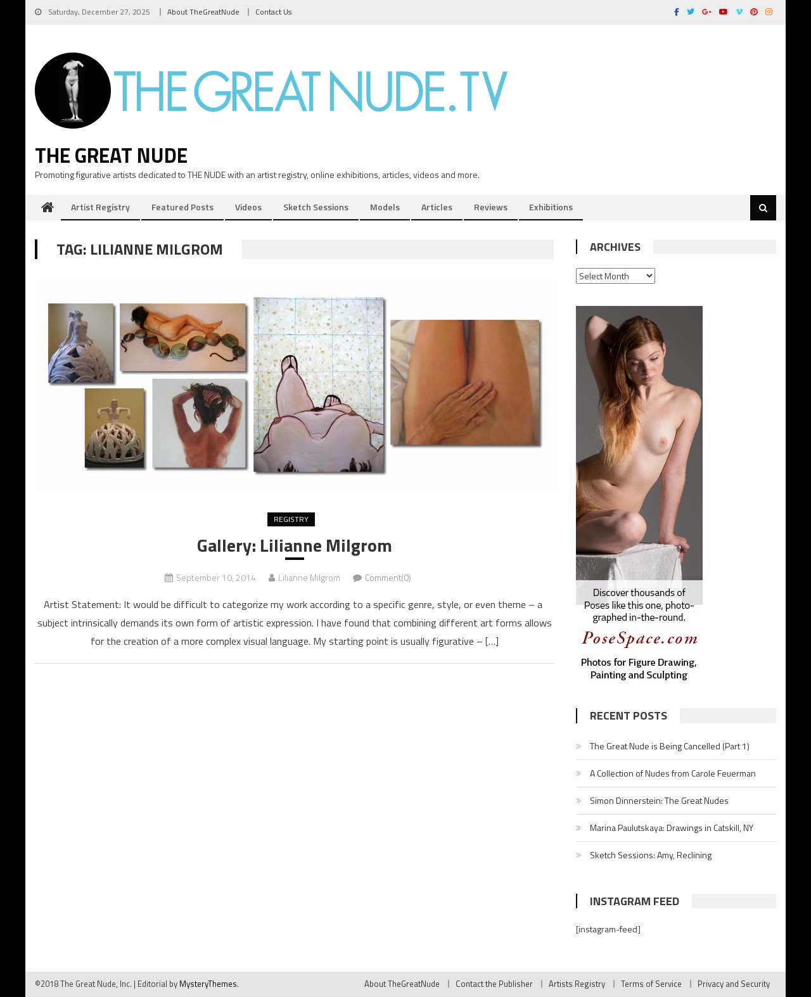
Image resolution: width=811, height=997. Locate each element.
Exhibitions (551, 206)
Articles (436, 206)
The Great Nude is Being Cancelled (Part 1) (670, 746)
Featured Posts (182, 206)
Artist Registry (100, 206)
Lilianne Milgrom (309, 577)
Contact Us (273, 12)
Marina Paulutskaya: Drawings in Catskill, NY (671, 827)
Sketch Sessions (315, 206)
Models (385, 206)
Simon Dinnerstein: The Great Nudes (659, 800)
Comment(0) (388, 577)
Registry (291, 519)
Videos (248, 206)
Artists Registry (577, 983)
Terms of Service (651, 983)
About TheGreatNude (203, 12)
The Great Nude (111, 155)
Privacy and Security (734, 983)
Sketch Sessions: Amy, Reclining (651, 854)
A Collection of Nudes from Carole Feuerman (673, 773)
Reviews (491, 206)
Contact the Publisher (494, 983)
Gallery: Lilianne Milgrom (294, 545)
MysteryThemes (208, 983)
